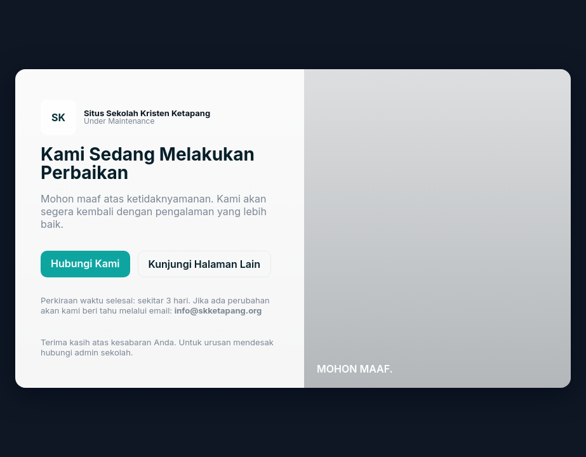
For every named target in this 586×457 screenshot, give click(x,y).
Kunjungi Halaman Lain (204, 264)
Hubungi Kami (85, 263)
